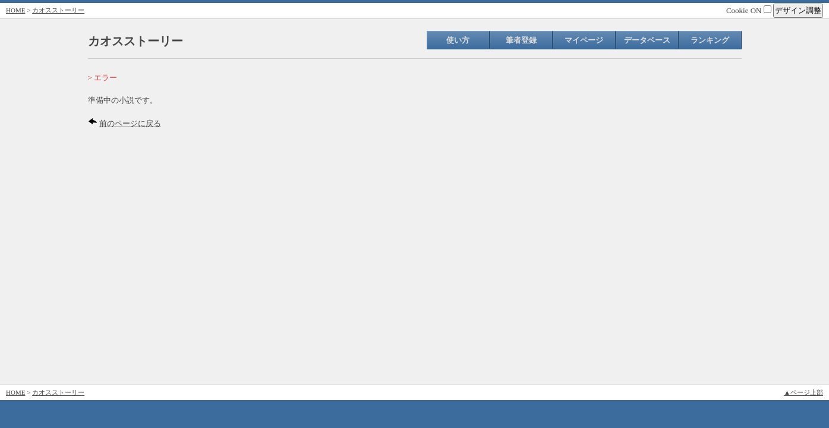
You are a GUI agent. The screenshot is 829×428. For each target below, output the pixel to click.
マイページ (584, 40)
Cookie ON (748, 10)
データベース (647, 40)
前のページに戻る (130, 123)
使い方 (457, 40)
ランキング (710, 40)
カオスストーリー (58, 10)
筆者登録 (521, 40)
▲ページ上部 (803, 392)
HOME (15, 10)
